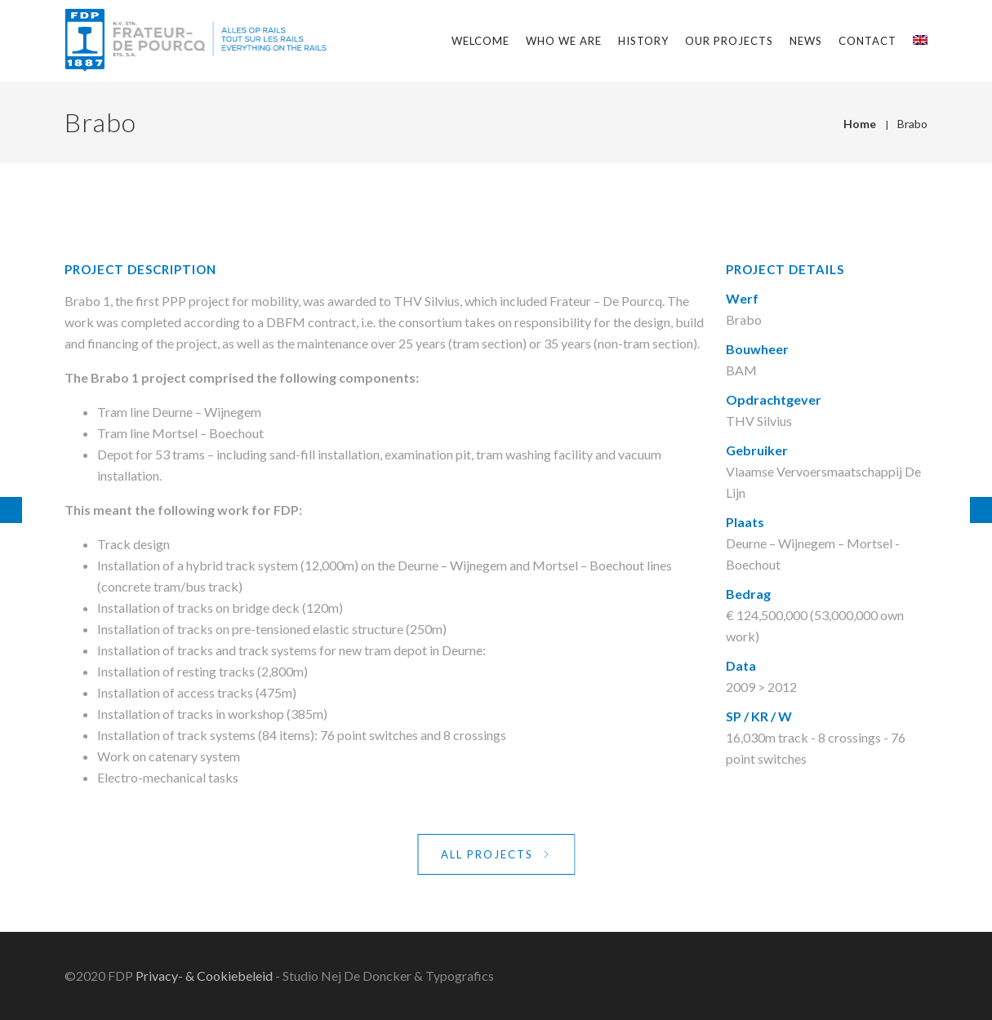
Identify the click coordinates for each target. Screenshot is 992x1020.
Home (859, 124)
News (806, 40)
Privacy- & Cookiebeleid (204, 975)
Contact (867, 40)
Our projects (729, 40)
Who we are (564, 40)
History (643, 40)
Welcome (480, 40)
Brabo (912, 124)
